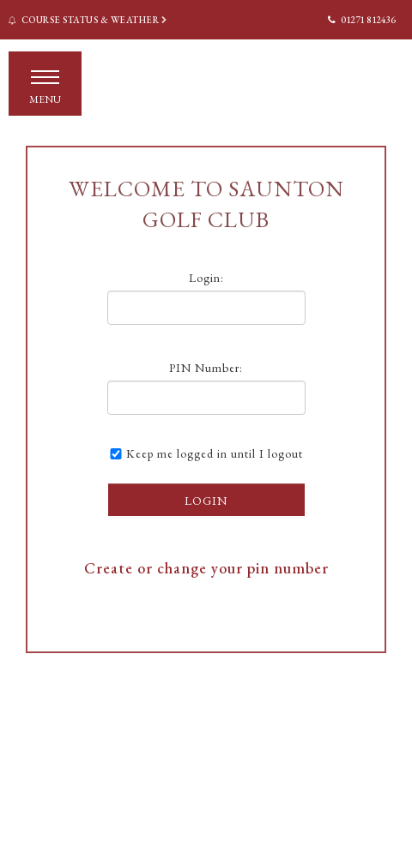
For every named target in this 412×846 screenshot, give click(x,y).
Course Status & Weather (89, 20)
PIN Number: (206, 367)
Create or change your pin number (206, 568)
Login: (206, 277)
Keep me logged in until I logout (205, 453)
